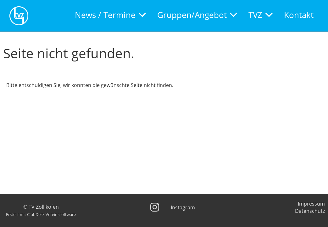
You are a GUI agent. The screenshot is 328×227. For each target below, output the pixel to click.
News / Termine (110, 14)
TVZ (260, 14)
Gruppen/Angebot (197, 14)
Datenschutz (310, 210)
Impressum (311, 203)
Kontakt (299, 14)
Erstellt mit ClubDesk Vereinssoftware (41, 214)
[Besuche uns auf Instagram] (154, 207)
